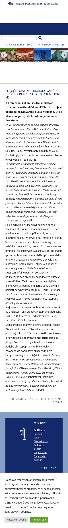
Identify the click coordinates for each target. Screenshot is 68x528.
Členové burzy (41, 441)
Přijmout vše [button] (39, 519)
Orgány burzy (40, 452)
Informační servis (51, 44)
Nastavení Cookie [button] (16, 519)
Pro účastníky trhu (17, 44)
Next (64, 55)
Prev (4, 55)
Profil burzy (39, 430)
